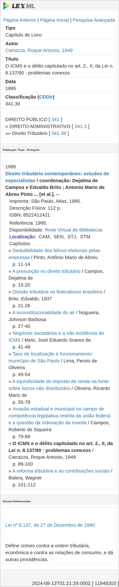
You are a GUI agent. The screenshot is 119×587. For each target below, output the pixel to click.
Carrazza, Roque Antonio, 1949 (39, 50)
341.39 (58, 133)
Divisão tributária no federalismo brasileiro (57, 291)
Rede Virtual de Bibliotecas (74, 229)
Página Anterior (19, 20)
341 (55, 119)
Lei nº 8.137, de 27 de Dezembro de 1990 (50, 525)
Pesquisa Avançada (94, 20)
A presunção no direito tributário (46, 271)
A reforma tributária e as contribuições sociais (61, 470)
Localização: (22, 236)
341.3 (81, 126)
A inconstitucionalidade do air (43, 312)
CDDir (46, 97)
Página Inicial (54, 20)
